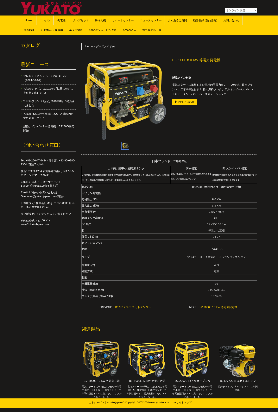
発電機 (61, 20)
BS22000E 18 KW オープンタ (192, 381)
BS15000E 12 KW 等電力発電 (147, 381)
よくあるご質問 (177, 20)
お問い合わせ (231, 20)
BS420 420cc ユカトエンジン (238, 381)
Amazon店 (129, 30)
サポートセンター (123, 20)
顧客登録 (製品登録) (205, 20)
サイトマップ (184, 402)
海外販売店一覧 (151, 30)
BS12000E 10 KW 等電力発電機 (218, 307)
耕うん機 (100, 20)
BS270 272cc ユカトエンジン (133, 307)
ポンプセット (81, 20)
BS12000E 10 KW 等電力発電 (102, 381)
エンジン (45, 20)
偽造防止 (29, 30)
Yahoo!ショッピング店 (103, 30)
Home (28, 20)
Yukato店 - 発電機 (52, 30)
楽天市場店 (76, 30)
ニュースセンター (151, 20)
